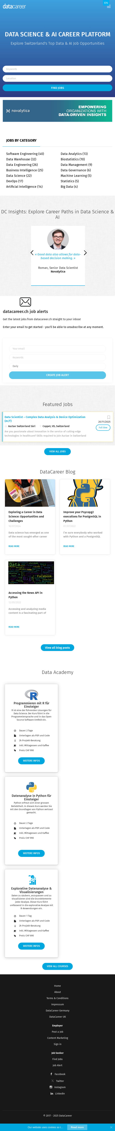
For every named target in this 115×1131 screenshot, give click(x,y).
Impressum (57, 1004)
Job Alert (57, 1065)
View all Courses (57, 966)
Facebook (60, 1074)
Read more (14, 546)
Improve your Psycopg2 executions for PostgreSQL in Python (82, 516)
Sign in (57, 1044)
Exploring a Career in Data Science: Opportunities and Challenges (26, 516)
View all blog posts (57, 647)
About (57, 992)
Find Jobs (57, 88)
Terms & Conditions (57, 998)
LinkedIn (60, 1093)
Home (57, 985)
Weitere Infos (31, 760)
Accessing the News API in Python (25, 595)
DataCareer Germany (57, 1010)
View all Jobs (57, 451)
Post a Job (57, 1031)
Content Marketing (57, 1038)
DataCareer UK (57, 1016)
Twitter (60, 1081)
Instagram (60, 1087)
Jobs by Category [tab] (21, 140)
